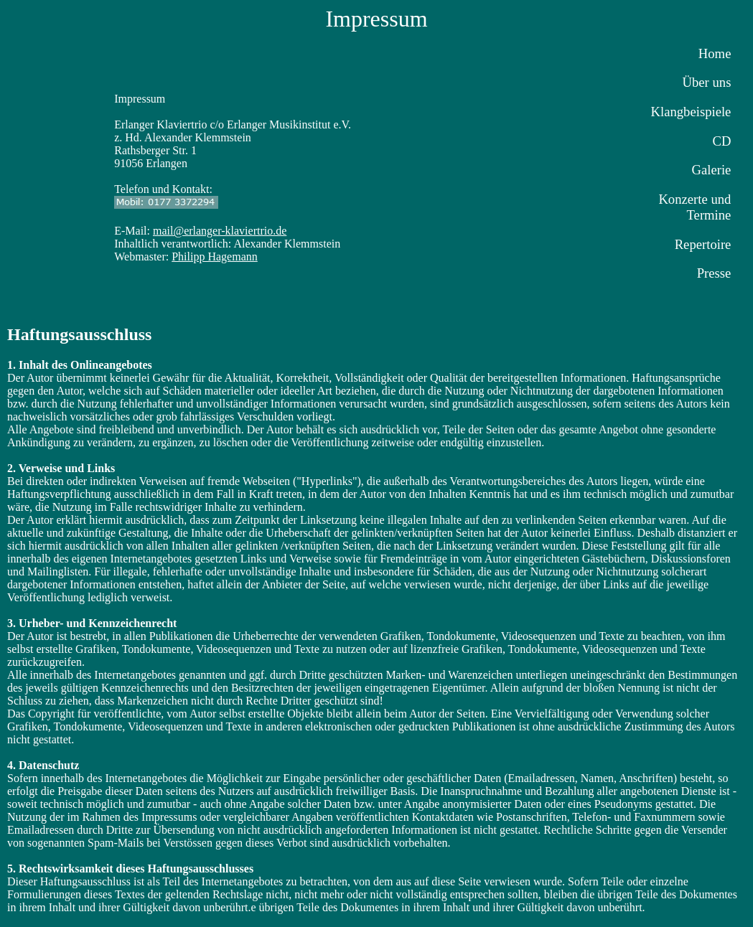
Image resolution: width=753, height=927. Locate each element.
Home (714, 53)
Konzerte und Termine (694, 207)
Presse (714, 273)
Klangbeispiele (691, 111)
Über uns (707, 82)
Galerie (711, 169)
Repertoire (703, 244)
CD (721, 141)
